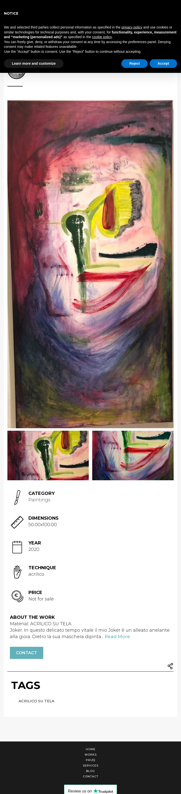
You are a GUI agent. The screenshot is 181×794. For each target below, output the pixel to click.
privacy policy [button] (131, 27)
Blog (90, 771)
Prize (90, 760)
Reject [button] (134, 63)
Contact (26, 653)
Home (90, 749)
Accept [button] (163, 63)
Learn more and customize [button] (34, 63)
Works (91, 754)
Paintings (39, 500)
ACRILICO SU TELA (36, 701)
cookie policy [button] (102, 37)
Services (90, 765)
